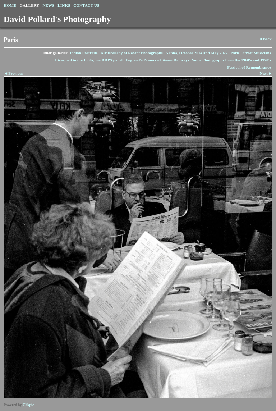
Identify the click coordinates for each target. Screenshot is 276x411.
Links (64, 5)
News (48, 5)
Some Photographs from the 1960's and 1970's (231, 60)
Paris (234, 53)
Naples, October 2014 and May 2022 (197, 53)
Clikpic (28, 405)
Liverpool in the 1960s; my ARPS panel (89, 60)
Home (10, 5)
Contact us (86, 5)
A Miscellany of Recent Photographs (132, 53)
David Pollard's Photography (57, 19)
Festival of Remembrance (249, 67)
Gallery (29, 5)
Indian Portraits (83, 53)
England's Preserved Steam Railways (157, 60)
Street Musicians (256, 53)
